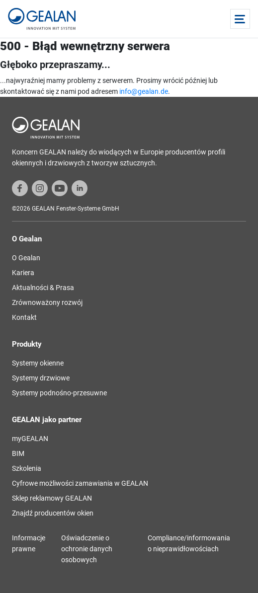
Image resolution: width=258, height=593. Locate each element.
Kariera (23, 273)
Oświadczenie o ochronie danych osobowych (86, 549)
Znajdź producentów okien (52, 513)
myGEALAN (30, 439)
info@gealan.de (143, 91)
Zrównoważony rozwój (47, 302)
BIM (18, 453)
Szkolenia (26, 468)
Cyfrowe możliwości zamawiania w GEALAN (80, 483)
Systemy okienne (38, 363)
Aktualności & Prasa (43, 288)
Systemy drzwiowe (41, 378)
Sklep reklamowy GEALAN (52, 498)
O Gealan (26, 258)
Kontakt (24, 317)
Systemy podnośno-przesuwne (59, 393)
